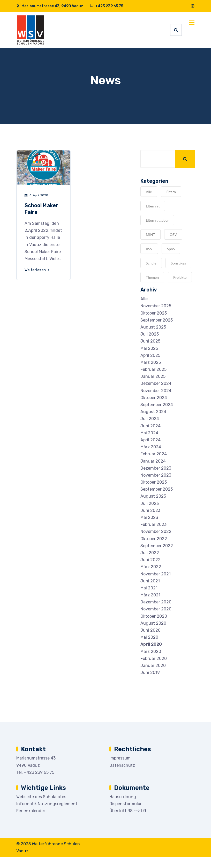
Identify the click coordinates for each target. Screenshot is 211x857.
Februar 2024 (153, 453)
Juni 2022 (150, 559)
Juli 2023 (149, 503)
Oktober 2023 (153, 482)
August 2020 (153, 623)
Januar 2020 (153, 665)
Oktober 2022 (153, 538)
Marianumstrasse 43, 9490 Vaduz (49, 6)
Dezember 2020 (155, 602)
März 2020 (150, 651)
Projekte (179, 277)
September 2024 (156, 404)
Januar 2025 (152, 376)
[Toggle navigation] (192, 23)
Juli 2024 (149, 418)
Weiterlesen (37, 270)
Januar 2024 (153, 461)
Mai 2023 (149, 517)
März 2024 (150, 446)
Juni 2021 (150, 581)
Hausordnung (122, 796)
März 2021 (150, 595)
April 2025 (150, 355)
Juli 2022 (149, 552)
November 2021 (155, 574)
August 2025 (153, 327)
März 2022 (150, 566)
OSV (173, 234)
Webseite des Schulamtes (41, 796)
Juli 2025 (149, 334)
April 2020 (151, 644)
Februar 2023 (153, 524)
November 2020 (155, 609)
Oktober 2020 (153, 616)
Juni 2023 (150, 510)
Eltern (171, 192)
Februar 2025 (153, 369)
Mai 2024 (149, 432)
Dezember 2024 (155, 383)
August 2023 (153, 496)
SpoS (171, 249)
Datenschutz (122, 765)
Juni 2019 (150, 672)
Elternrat (153, 206)
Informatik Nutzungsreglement (46, 803)
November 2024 (155, 390)
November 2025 (155, 305)
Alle (149, 192)
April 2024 (150, 439)
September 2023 (156, 489)
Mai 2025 (149, 348)
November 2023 (155, 475)
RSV (149, 249)
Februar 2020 (153, 658)
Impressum (120, 758)
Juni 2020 (150, 630)
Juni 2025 (150, 341)
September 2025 (156, 320)
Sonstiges (178, 263)
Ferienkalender (30, 810)
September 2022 (156, 545)
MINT (150, 234)
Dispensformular (125, 803)
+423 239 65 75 (106, 6)
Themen (152, 277)
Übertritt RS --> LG (127, 810)
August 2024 (153, 411)
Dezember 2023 (155, 468)
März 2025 (150, 362)
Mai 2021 (148, 588)
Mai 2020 (149, 637)
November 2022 (155, 531)
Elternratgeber (157, 220)
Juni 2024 (150, 425)
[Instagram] (193, 6)
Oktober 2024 (153, 397)
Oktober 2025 (153, 313)
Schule (151, 263)
